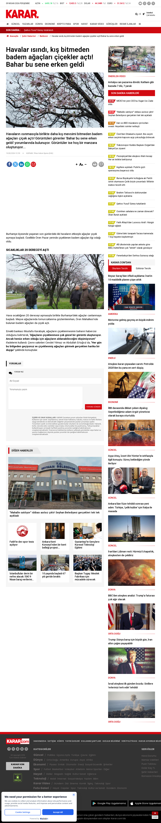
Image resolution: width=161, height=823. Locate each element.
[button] (76, 164)
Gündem (58, 783)
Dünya (39, 24)
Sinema (74, 783)
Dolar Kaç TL (148, 768)
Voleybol (69, 769)
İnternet (61, 778)
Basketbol (57, 769)
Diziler (49, 774)
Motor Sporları (94, 769)
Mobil (53, 778)
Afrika (89, 759)
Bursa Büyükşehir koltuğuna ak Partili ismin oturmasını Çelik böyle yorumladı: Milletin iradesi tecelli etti (74, 30)
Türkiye (75, 755)
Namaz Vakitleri (150, 759)
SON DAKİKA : (13, 30)
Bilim (95, 778)
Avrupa (74, 759)
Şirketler (108, 764)
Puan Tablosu (148, 764)
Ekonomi (50, 24)
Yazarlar (27, 24)
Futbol (47, 769)
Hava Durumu (148, 755)
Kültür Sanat (79, 774)
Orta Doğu (52, 759)
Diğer (107, 769)
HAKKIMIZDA (39, 741)
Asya (82, 759)
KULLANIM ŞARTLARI (91, 741)
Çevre (84, 755)
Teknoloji (39, 778)
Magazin (58, 774)
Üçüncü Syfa (63, 755)
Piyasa (53, 764)
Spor (76, 24)
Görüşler (111, 24)
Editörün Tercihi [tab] (143, 268)
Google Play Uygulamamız (111, 803)
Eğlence (91, 774)
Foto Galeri (41, 788)
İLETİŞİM (52, 741)
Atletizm (80, 769)
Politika (51, 755)
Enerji (81, 764)
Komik (82, 783)
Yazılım (88, 778)
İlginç (90, 783)
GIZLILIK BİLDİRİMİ (111, 741)
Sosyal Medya (75, 778)
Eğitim (92, 755)
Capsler (65, 788)
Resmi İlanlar (128, 24)
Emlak (61, 764)
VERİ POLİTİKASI (129, 741)
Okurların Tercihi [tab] (120, 268)
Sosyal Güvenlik (93, 764)
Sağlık (68, 774)
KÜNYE (60, 741)
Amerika (64, 759)
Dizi (67, 783)
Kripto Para (64, 24)
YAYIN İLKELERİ (72, 741)
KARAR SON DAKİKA (17, 766)
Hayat (84, 24)
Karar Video (97, 24)
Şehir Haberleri (149, 772)
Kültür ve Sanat (96, 788)
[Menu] (139, 24)
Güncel (15, 24)
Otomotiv (71, 764)
